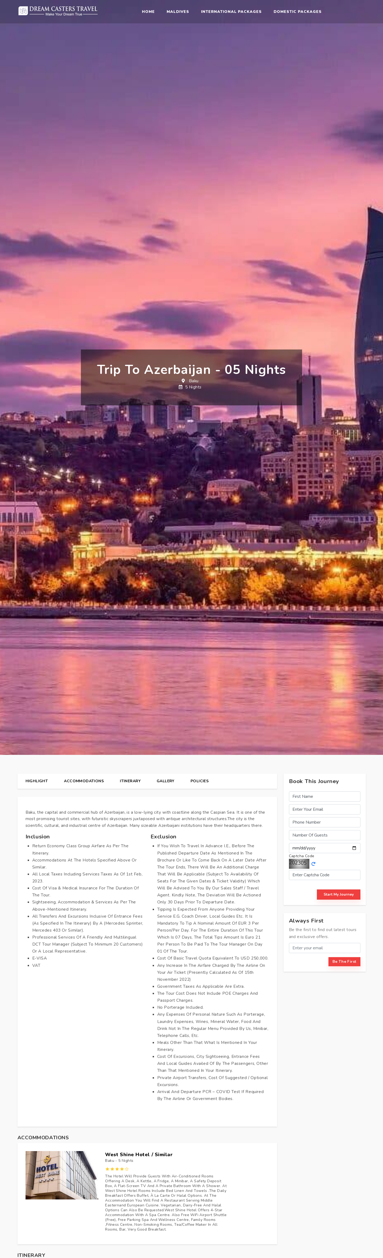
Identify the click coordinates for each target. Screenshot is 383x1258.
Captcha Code (301, 856)
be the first (344, 961)
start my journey (339, 894)
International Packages (231, 11)
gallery (165, 781)
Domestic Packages (298, 11)
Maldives (178, 11)
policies (200, 781)
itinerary (130, 781)
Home (148, 11)
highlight (37, 781)
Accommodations (84, 781)
